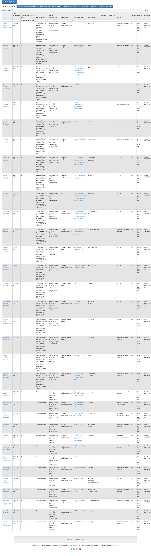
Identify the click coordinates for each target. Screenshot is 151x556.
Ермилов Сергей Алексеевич (6, 46)
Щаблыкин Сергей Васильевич (6, 86)
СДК (75, 457)
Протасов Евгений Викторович (6, 195)
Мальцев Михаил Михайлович (6, 249)
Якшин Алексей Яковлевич (6, 68)
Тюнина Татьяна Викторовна (6, 415)
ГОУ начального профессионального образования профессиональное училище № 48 (80, 70)
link (132, 23)
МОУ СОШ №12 (78, 85)
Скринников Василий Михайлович (6, 158)
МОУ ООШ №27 (79, 522)
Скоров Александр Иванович (6, 176)
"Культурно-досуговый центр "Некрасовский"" (79, 393)
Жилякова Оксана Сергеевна (6, 480)
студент (76, 121)
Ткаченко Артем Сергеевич (6, 122)
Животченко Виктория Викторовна (6, 303)
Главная (69, 539)
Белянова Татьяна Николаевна (6, 523)
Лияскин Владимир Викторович (6, 267)
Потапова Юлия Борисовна (6, 436)
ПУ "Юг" (76, 283)
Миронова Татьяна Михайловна (6, 458)
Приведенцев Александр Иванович (6, 213)
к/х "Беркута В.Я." (79, 356)
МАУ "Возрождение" (80, 467)
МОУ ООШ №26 (79, 478)
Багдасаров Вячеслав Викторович (6, 375)
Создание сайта (79, 539)
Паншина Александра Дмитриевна (6, 447)
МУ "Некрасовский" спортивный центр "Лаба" (79, 404)
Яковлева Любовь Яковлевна (6, 393)
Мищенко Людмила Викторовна (6, 231)
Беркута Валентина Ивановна (6, 357)
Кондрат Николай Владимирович (7, 25)
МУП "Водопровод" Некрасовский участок (79, 176)
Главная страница (9, 2)
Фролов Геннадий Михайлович (6, 104)
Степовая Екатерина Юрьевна (6, 140)
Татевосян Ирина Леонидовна (6, 426)
